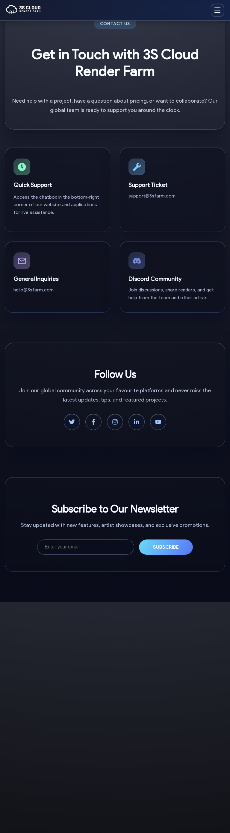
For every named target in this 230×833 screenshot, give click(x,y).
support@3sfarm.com (151, 196)
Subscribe (166, 547)
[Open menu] (217, 10)
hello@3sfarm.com (33, 290)
